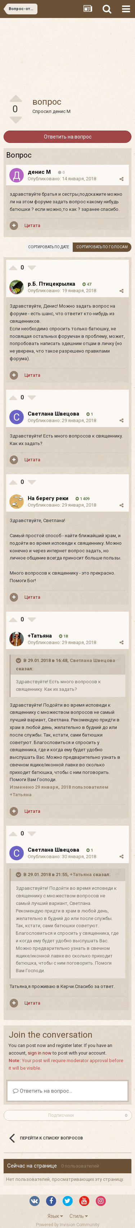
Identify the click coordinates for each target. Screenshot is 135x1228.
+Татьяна (81, 874)
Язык (55, 1216)
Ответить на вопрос (67, 137)
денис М (62, 111)
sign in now (39, 1053)
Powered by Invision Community (67, 1224)
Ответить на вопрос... (42, 1091)
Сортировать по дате (48, 247)
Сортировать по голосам (102, 247)
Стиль (78, 1216)
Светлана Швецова (92, 660)
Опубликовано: (62, 178)
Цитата (32, 225)
